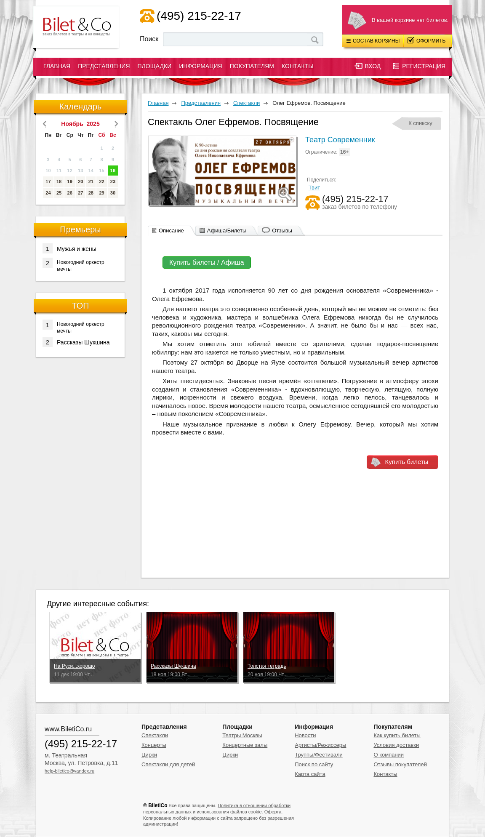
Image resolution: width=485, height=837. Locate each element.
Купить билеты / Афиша (206, 262)
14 (90, 170)
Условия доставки (396, 745)
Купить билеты (407, 461)
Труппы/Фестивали (319, 755)
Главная (56, 66)
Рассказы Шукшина (76, 342)
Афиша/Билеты (227, 230)
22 (101, 181)
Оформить (427, 40)
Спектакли (154, 735)
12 (69, 170)
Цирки (149, 755)
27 (80, 192)
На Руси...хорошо (74, 666)
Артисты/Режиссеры (320, 745)
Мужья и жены (69, 248)
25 (58, 192)
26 (69, 192)
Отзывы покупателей (400, 764)
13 (80, 170)
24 (48, 192)
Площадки (155, 66)
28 (90, 192)
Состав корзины (373, 41)
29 (101, 192)
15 (101, 170)
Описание (171, 230)
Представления (104, 66)
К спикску (420, 123)
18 (58, 181)
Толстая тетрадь (267, 666)
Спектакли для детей (168, 764)
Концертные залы (244, 745)
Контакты (298, 66)
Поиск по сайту (314, 764)
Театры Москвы (242, 735)
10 (48, 170)
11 (58, 170)
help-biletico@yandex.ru (69, 770)
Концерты (153, 745)
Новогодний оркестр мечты (73, 265)
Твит (314, 187)
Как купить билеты (396, 735)
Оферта (273, 811)
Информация (200, 66)
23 (112, 181)
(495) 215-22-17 (199, 15)
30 (112, 192)
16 (112, 170)
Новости (305, 735)
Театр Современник (340, 140)
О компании (388, 755)
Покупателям (252, 66)
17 (48, 181)
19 (69, 181)
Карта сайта (310, 774)
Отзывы (282, 230)
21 (90, 181)
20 (80, 181)
